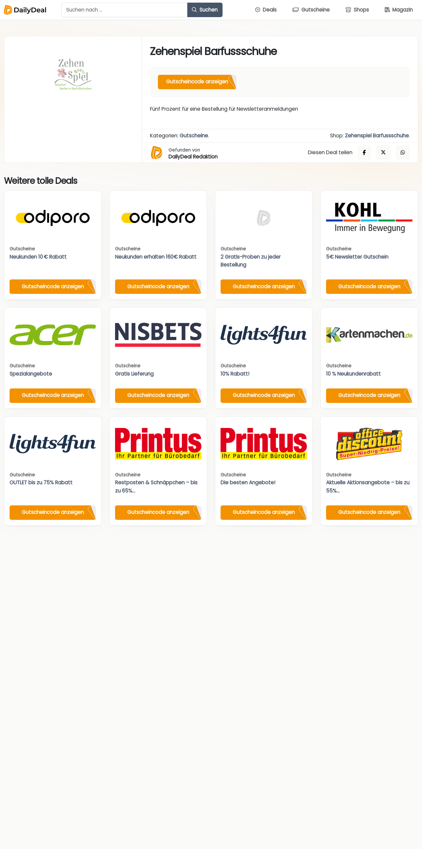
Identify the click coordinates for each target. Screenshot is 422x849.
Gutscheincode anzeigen (197, 81)
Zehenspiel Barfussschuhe (377, 135)
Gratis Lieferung (134, 373)
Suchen (205, 9)
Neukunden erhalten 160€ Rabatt (155, 256)
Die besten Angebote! (248, 482)
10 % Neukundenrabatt (353, 373)
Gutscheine (194, 135)
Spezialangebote (31, 373)
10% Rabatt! (235, 373)
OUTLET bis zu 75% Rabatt (41, 482)
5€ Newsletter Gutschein (357, 256)
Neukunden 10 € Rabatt (38, 256)
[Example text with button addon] (124, 10)
